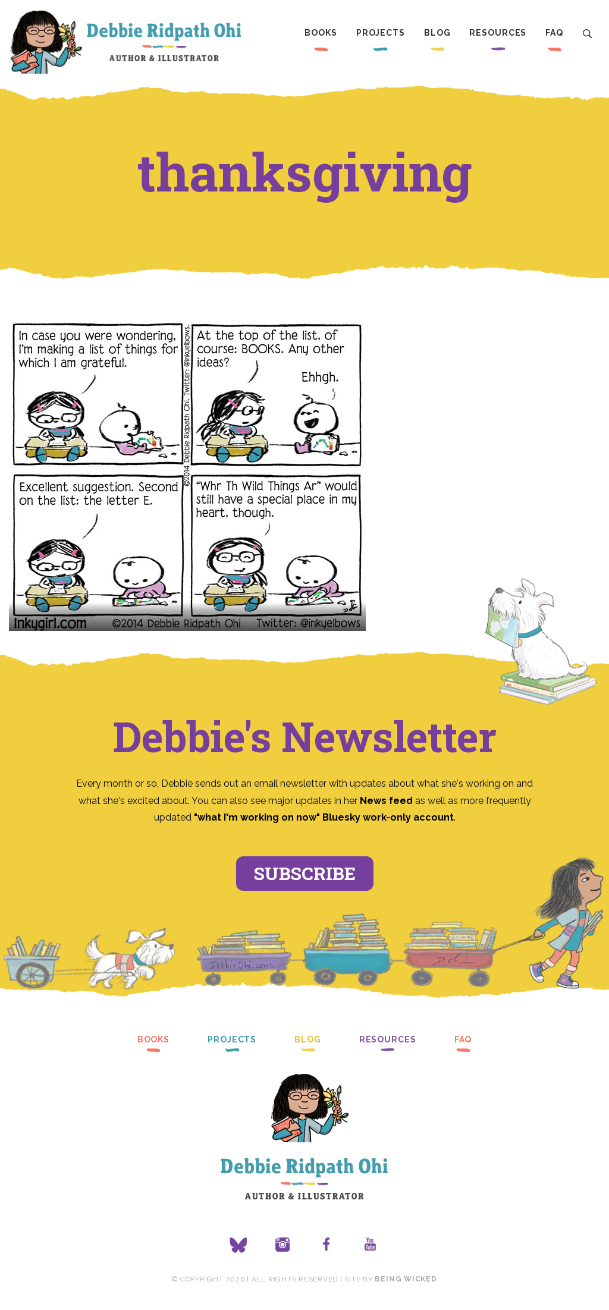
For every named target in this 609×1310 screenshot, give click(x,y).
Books (320, 32)
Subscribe (305, 873)
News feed (386, 800)
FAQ (554, 32)
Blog (437, 32)
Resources (497, 32)
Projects (380, 32)
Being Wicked (406, 1279)
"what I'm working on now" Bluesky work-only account (324, 817)
